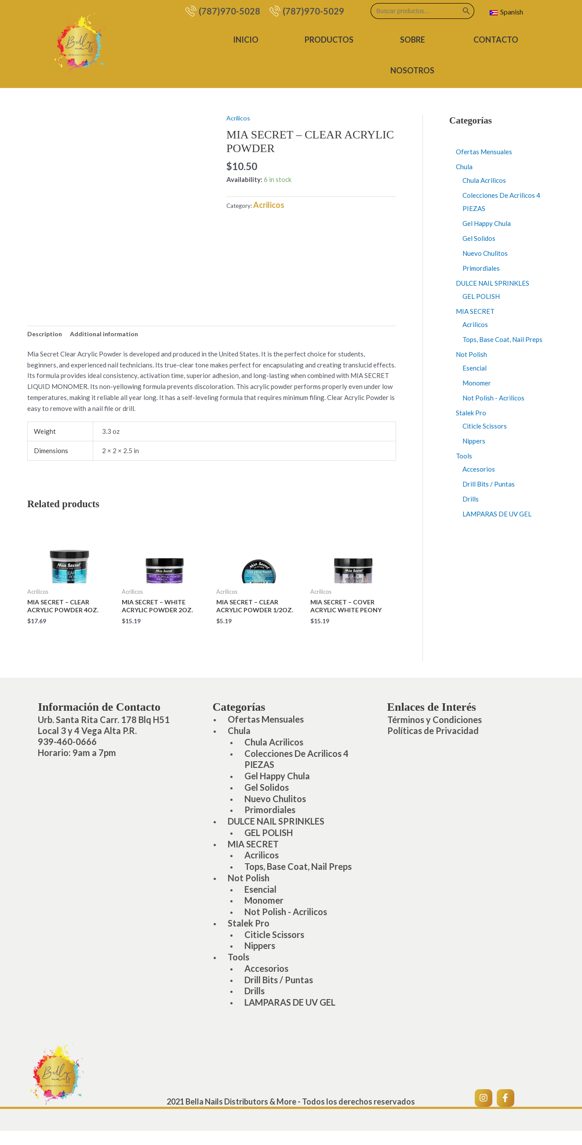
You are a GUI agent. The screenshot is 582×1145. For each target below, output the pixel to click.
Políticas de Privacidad (433, 733)
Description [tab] (45, 334)
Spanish (506, 11)
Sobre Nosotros (414, 55)
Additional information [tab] (107, 334)
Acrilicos (239, 118)
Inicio (249, 39)
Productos (331, 39)
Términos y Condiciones (434, 722)
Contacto (496, 39)
